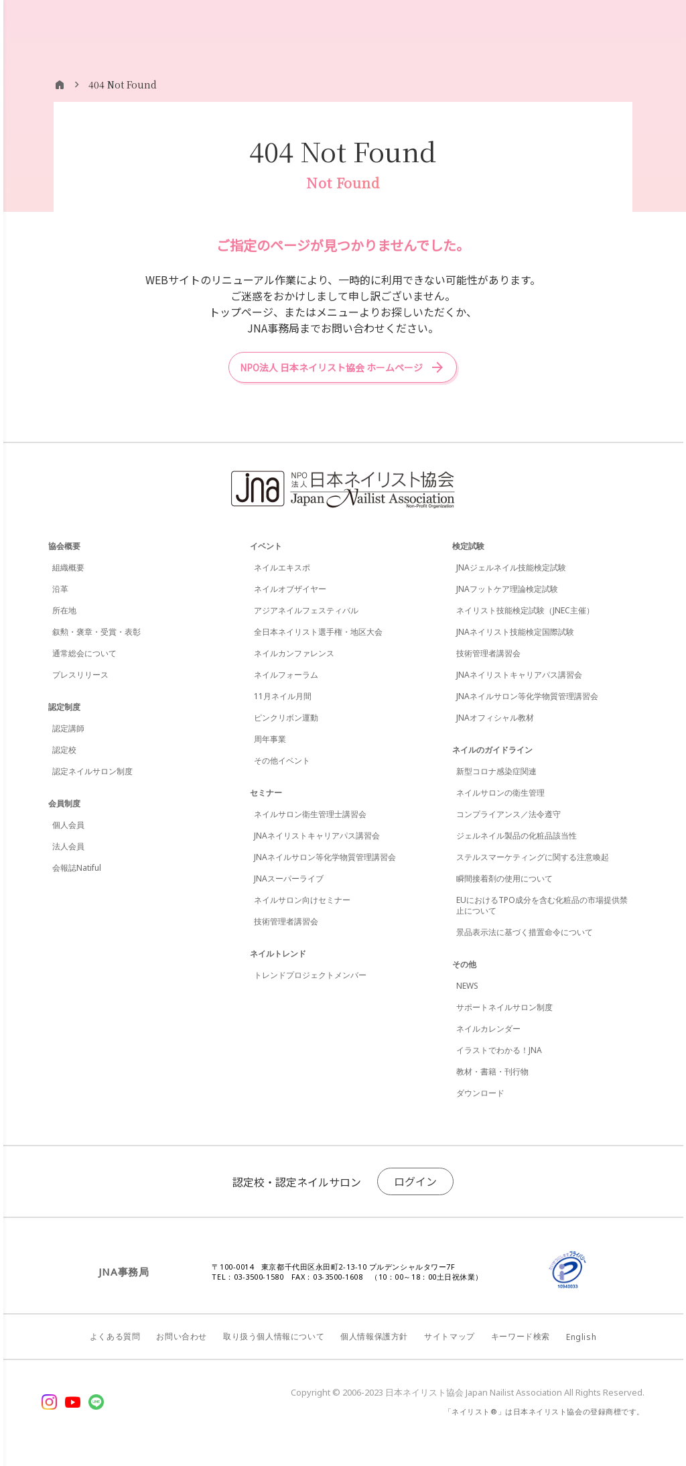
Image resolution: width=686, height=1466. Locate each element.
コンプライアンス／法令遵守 (508, 814)
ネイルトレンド (278, 953)
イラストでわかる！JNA (499, 1050)
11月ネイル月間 (283, 696)
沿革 (60, 589)
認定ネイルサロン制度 (92, 771)
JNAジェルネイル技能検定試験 (511, 567)
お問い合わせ (181, 1336)
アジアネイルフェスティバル (306, 610)
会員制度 (64, 803)
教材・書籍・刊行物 (492, 1071)
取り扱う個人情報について (273, 1336)
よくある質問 (115, 1336)
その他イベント (282, 760)
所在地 (64, 610)
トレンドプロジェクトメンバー (310, 975)
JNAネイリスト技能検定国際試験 (515, 631)
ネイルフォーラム (286, 674)
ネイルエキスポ (282, 567)
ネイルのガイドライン (492, 749)
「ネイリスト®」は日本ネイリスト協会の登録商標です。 (544, 1411)
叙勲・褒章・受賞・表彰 (96, 631)
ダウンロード (480, 1093)
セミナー (266, 792)
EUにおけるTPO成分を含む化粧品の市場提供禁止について (542, 905)
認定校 (64, 749)
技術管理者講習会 (286, 921)
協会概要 (64, 546)
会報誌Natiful (76, 867)
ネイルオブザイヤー (290, 589)
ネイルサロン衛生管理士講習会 (310, 814)
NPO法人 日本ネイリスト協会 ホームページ (331, 367)
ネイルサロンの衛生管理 (500, 792)
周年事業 (270, 739)
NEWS (467, 985)
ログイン (415, 1181)
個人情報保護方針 (374, 1336)
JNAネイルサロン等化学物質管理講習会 (325, 857)
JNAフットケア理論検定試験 (507, 589)
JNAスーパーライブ (289, 878)
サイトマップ (449, 1336)
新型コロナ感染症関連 (496, 771)
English (581, 1337)
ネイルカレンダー (488, 1028)
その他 (464, 964)
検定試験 (468, 546)
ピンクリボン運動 (286, 717)
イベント (266, 546)
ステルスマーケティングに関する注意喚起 (532, 857)
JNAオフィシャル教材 (495, 717)
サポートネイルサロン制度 (504, 1007)
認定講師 (68, 728)
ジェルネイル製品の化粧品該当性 (516, 835)
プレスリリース (80, 674)
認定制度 (64, 707)
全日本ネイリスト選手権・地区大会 (318, 631)
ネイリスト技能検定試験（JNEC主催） (525, 610)
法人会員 (68, 846)
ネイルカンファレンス (294, 653)
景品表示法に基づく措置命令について (524, 932)
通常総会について (84, 653)
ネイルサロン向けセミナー (302, 900)
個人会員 (68, 825)
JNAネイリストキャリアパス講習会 (317, 835)
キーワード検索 (520, 1336)
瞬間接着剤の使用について (504, 878)
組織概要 (68, 567)
